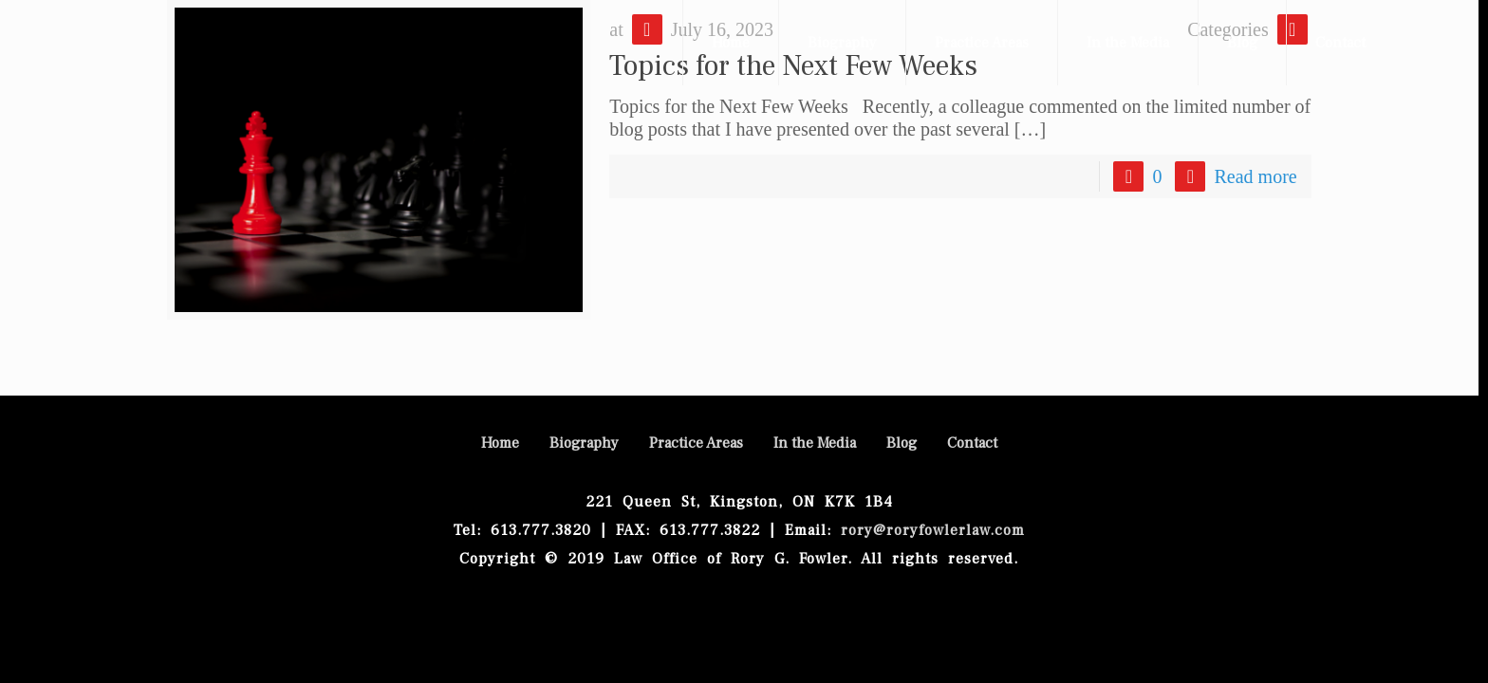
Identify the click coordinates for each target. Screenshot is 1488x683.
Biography (584, 443)
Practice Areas (696, 443)
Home (500, 443)
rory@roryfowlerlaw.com (928, 530)
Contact (972, 443)
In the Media (814, 443)
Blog (901, 443)
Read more (1255, 176)
